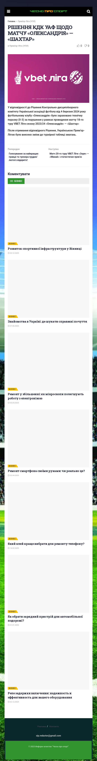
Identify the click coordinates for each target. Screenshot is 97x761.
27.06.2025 (13, 328)
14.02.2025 (13, 550)
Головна (11, 21)
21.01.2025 (13, 627)
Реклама (41, 728)
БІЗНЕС (12, 245)
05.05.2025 (13, 404)
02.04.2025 (13, 477)
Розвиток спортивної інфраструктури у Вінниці (45, 250)
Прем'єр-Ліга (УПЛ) (26, 21)
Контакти (54, 728)
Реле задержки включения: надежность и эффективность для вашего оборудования (40, 697)
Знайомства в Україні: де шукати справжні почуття (47, 323)
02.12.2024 (13, 703)
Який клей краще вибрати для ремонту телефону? (46, 545)
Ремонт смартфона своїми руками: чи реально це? (46, 472)
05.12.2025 (13, 255)
